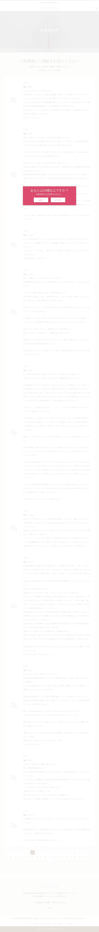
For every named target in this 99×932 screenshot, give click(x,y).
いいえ (58, 200)
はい (41, 200)
